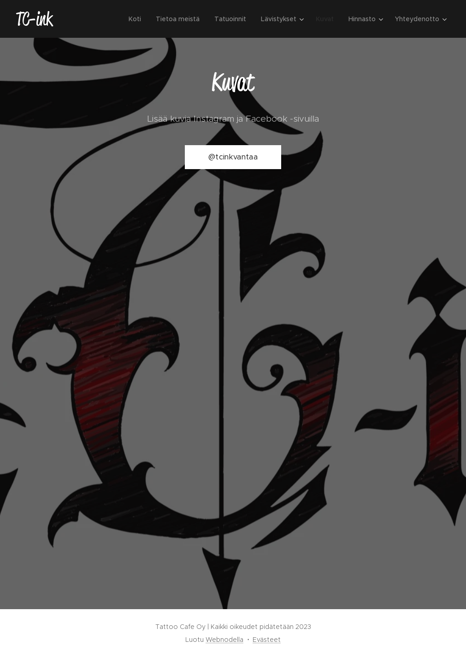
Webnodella (224, 639)
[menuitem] (137, 18)
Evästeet (267, 639)
